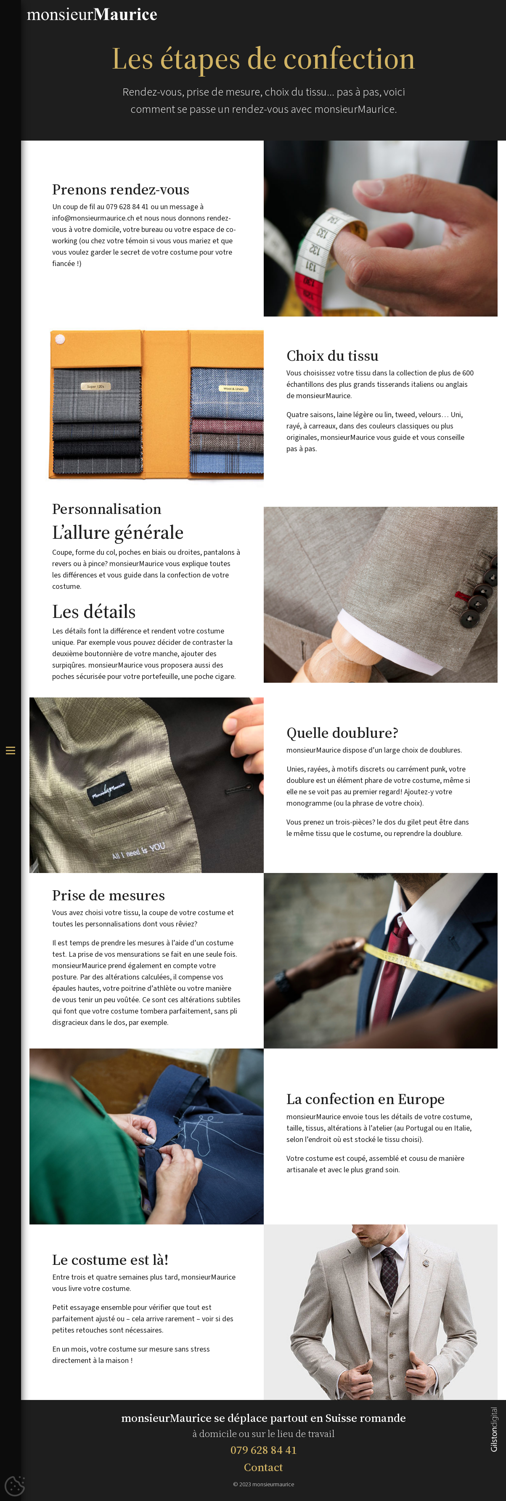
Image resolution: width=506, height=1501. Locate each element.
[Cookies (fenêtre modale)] (14, 1486)
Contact (263, 1467)
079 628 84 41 (263, 1450)
